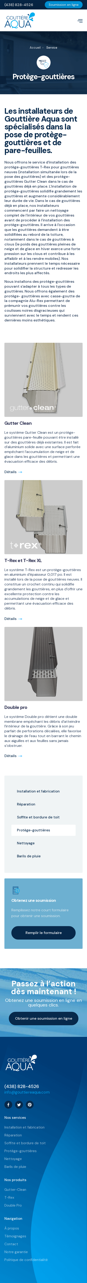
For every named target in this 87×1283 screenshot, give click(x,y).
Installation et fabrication (24, 1127)
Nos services (15, 1117)
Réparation (13, 1135)
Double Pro (13, 1205)
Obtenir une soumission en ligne (43, 1018)
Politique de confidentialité (26, 1260)
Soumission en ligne (64, 5)
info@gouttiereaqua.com (27, 1092)
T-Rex (9, 1197)
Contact (11, 1244)
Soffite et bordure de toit (25, 1143)
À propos (11, 1228)
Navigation (13, 1218)
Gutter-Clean (15, 1190)
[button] (78, 20)
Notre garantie (16, 1252)
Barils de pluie (15, 1167)
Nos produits (15, 1180)
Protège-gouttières (20, 1151)
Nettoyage (13, 1159)
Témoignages (15, 1236)
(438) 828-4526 (21, 1086)
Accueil (35, 48)
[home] (39, 20)
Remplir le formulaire (44, 932)
